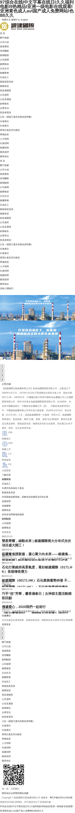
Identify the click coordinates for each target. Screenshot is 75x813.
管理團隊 (4, 51)
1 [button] (2, 366)
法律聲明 (15, 793)
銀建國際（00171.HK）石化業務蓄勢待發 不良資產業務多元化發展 (37, 580)
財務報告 (4, 103)
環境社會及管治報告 (10, 130)
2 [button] (2, 370)
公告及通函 (5, 99)
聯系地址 (4, 156)
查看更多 (6, 624)
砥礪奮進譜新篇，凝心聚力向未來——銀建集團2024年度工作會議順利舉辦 (37, 554)
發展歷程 (4, 46)
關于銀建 (4, 37)
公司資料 (4, 95)
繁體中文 (15, 20)
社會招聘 (4, 143)
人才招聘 (4, 139)
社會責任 (4, 121)
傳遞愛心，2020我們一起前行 (24, 607)
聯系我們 (4, 152)
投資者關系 (5, 90)
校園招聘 (4, 147)
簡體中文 (6, 20)
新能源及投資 (6, 81)
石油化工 (4, 77)
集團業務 (4, 73)
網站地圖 (24, 793)
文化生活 (4, 68)
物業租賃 (4, 86)
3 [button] (2, 375)
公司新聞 (4, 59)
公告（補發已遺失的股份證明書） (16, 117)
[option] (37, 327)
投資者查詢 (5, 112)
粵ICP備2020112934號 (61, 797)
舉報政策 (4, 134)
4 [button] (2, 379)
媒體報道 (4, 64)
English (24, 20)
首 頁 (2, 33)
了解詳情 (6, 475)
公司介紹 (4, 42)
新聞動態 (4, 55)
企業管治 (4, 108)
